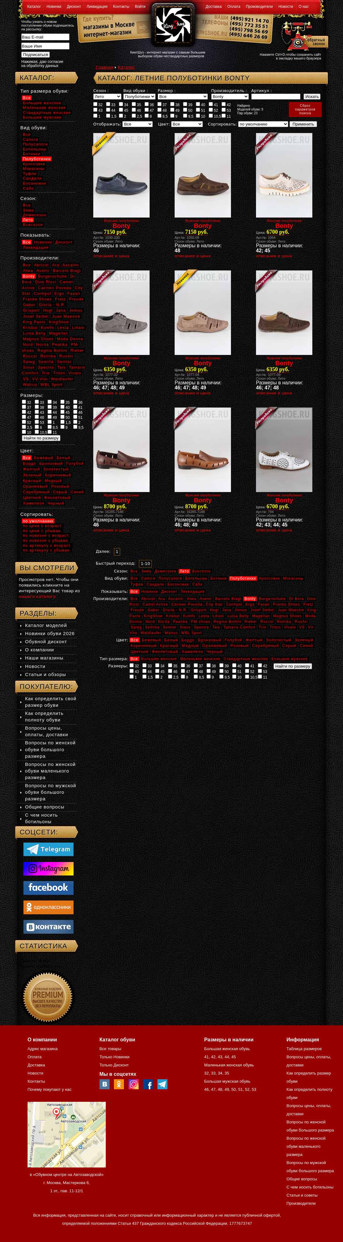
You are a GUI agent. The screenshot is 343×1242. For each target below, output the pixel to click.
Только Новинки (115, 1057)
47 (149, 110)
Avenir (206, 599)
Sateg (136, 627)
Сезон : (101, 90)
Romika (284, 621)
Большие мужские (290, 659)
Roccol (267, 621)
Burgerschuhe (272, 599)
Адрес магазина (43, 1048)
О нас (304, 6)
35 (136, 104)
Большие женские (159, 659)
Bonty (250, 599)
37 (162, 104)
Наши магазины (44, 657)
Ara (161, 599)
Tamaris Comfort (239, 627)
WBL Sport (191, 633)
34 (123, 104)
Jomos (240, 610)
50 (187, 110)
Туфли (137, 584)
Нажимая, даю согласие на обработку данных (42, 63)
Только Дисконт (114, 1065)
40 (200, 104)
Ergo (249, 604)
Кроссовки (269, 578)
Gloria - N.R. (175, 610)
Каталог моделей (46, 625)
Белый (171, 640)
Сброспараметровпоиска (305, 109)
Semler (170, 627)
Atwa (192, 599)
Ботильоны (196, 578)
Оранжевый (214, 645)
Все (134, 571)
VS (302, 627)
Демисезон (166, 571)
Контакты (121, 6)
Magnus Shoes (287, 616)
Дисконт (74, 6)
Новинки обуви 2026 (50, 633)
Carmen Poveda (186, 604)
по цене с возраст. (43, 525)
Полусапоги (170, 578)
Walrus (171, 633)
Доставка (214, 6)
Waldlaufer (151, 633)
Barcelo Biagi (228, 599)
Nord (150, 621)
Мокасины (293, 578)
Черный (214, 651)
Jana (226, 610)
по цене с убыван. (42, 530)
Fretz (308, 604)
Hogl (214, 610)
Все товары (110, 1048)
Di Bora (296, 599)
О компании (39, 649)
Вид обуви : (135, 90)
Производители (259, 6)
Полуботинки (243, 578)
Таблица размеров (304, 1048)
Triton (275, 627)
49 (175, 110)
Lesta (203, 616)
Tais (216, 627)
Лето (184, 571)
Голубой (233, 640)
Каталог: (37, 78)
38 (175, 104)
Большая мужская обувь (227, 1081)
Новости (286, 6)
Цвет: (164, 124)
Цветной (140, 651)
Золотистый (278, 640)
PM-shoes (200, 621)
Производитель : (229, 90)
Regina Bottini (227, 621)
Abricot (148, 599)
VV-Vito (40, 379)
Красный (169, 645)
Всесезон (201, 571)
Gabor (153, 610)
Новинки (54, 6)
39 (187, 104)
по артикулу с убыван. (47, 550)
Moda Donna (70, 338)
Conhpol (234, 604)
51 (200, 110)
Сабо (197, 584)
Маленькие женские (200, 659)
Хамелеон (192, 651)
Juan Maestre (291, 610)
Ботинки (219, 578)
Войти (140, 6)
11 (226, 116)
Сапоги (148, 578)
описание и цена (111, 256)
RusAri (301, 621)
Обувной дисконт (46, 641)
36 (149, 104)
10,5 (215, 116)
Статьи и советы (302, 1195)
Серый (289, 645)
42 (226, 104)
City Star (214, 604)
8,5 (162, 116)
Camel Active (155, 604)
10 (200, 116)
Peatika (180, 621)
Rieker (250, 621)
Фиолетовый (165, 651)
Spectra (201, 627)
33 (110, 104)
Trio (262, 627)
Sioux (185, 627)
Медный (190, 645)
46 (136, 110)
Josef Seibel (262, 610)
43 (98, 110)
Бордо (188, 640)
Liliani (218, 616)
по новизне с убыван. (46, 540)
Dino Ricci (46, 282)
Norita (164, 621)
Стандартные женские (245, 659)
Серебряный (265, 645)
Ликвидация (97, 6)
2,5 (137, 116)
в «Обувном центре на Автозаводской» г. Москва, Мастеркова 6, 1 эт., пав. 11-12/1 (67, 1182)
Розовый (240, 645)
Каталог (34, 6)
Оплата (234, 6)
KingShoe (153, 616)
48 (162, 110)
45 (123, 110)
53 (226, 110)
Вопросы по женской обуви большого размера (50, 749)
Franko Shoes (286, 604)
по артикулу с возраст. (47, 545)
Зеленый (303, 640)
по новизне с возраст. (46, 535)
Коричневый (144, 645)
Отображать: (107, 124)
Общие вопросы (44, 806)
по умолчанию (38, 521)
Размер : (167, 90)
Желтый (254, 640)
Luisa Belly (238, 616)
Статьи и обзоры (45, 674)
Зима (146, 571)
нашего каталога (37, 596)
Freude (137, 610)
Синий (306, 645)
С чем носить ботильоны (310, 1187)
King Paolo (34, 322)
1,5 (111, 116)
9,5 (188, 116)
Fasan (264, 604)
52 (213, 110)
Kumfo (189, 616)
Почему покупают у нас (49, 1089)
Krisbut (173, 616)
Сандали (155, 584)
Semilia (152, 627)
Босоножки (178, 584)
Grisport (199, 610)
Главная (104, 67)
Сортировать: (222, 124)
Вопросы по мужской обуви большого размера (50, 792)
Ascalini (175, 599)
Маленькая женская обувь (229, 1065)
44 (110, 110)
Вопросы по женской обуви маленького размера (50, 771)
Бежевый (151, 640)
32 (98, 104)
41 (213, 104)
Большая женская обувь (227, 1048)
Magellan (261, 616)
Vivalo (290, 627)
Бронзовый (210, 640)
